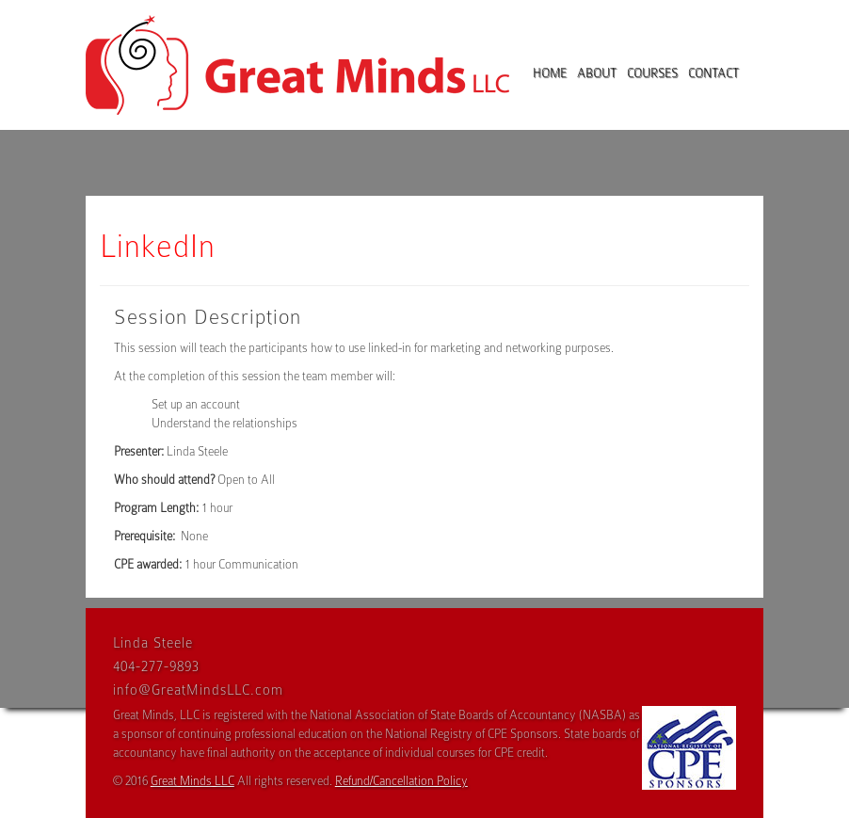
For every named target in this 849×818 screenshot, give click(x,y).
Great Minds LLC (192, 781)
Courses (652, 73)
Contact (713, 73)
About (597, 73)
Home (550, 73)
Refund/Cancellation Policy (401, 781)
